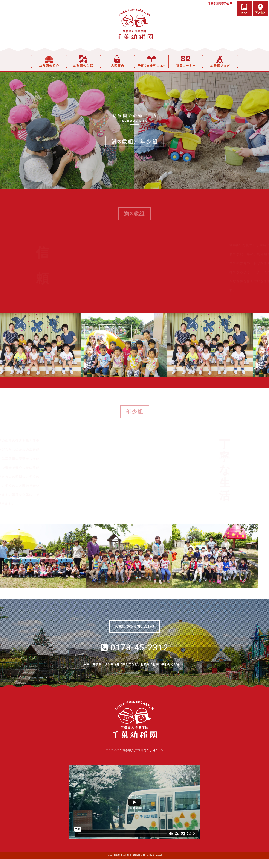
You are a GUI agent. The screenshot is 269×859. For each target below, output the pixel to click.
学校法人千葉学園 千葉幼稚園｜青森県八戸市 (134, 24)
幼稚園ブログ (220, 62)
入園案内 (117, 62)
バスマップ (244, 8)
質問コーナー (185, 62)
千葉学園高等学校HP (220, 3)
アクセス (260, 8)
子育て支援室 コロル (151, 62)
